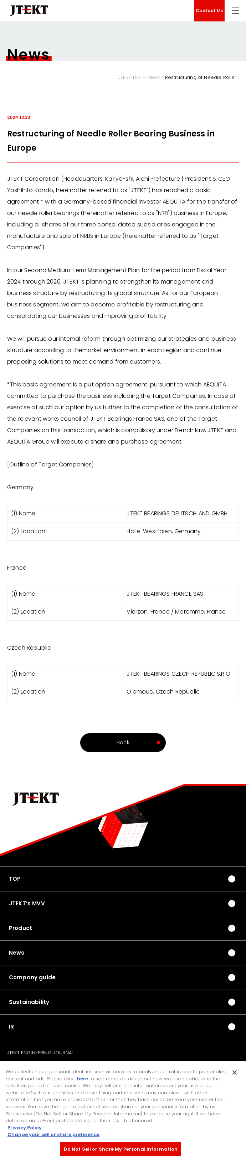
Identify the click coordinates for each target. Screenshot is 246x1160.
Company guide (32, 977)
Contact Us (209, 11)
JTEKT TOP (129, 77)
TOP (15, 878)
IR (11, 1026)
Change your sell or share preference (53, 1138)
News (153, 77)
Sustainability (29, 1002)
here (82, 1082)
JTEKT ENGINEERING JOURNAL (40, 1053)
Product (20, 928)
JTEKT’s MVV (27, 903)
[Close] (234, 1076)
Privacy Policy (24, 1131)
